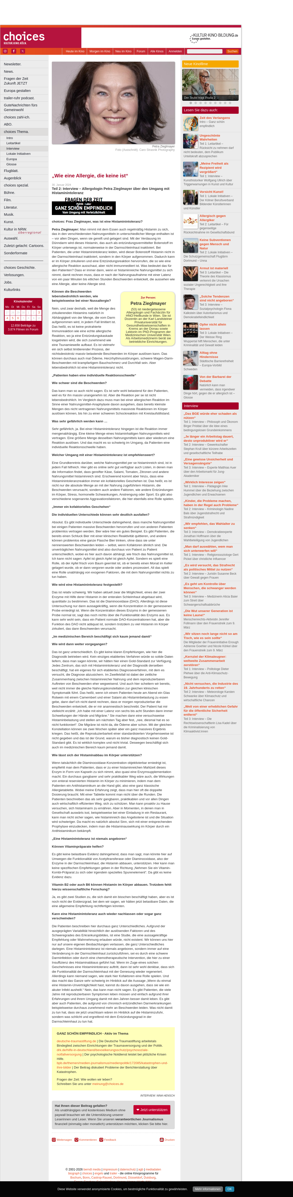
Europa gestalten (17, 91)
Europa (11, 159)
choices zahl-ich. (17, 117)
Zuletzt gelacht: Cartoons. (24, 246)
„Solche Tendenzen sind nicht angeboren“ (217, 298)
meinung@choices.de (107, 1084)
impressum (110, 1169)
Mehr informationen (207, 1189)
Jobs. (8, 282)
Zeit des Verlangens (215, 118)
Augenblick (12, 178)
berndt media (92, 1169)
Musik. (9, 214)
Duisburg (150, 1177)
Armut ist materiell (214, 268)
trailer (113, 1173)
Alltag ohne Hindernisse (209, 355)
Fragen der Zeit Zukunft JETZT (26, 81)
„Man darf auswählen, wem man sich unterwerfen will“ (208, 549)
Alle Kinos (156, 51)
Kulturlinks (12, 290)
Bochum (75, 1177)
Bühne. (9, 193)
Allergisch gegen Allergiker (213, 218)
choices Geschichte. (20, 268)
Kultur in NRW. (15, 229)
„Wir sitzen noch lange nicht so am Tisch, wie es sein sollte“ (210, 636)
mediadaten (153, 1169)
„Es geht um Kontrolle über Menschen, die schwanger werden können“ (210, 588)
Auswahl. (11, 238)
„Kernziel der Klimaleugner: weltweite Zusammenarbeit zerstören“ (205, 661)
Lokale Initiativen (18, 154)
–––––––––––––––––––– (23, 260)
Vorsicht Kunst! (211, 192)
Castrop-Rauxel (101, 1177)
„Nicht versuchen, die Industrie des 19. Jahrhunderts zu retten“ (211, 686)
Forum (141, 51)
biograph (74, 1173)
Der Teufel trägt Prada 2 (199, 98)
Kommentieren (88, 1139)
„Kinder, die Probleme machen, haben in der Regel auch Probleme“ (211, 503)
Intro (9, 138)
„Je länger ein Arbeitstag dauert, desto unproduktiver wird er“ (209, 438)
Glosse (11, 164)
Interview (12, 148)
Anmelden (175, 51)
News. (9, 71)
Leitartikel (13, 143)
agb (140, 1169)
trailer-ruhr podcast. (19, 98)
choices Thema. (16, 132)
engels (98, 1173)
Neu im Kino (124, 51)
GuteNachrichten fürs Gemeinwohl (20, 107)
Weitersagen (64, 1139)
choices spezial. (16, 185)
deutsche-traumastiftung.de (76, 1041)
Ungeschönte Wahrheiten (210, 138)
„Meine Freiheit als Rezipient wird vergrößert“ (214, 168)
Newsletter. (12, 64)
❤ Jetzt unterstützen (151, 1110)
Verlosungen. (14, 275)
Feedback (110, 1139)
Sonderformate (15, 253)
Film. (8, 200)
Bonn (86, 1177)
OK (230, 1189)
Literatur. (11, 207)
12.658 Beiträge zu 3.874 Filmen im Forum (23, 327)
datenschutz (128, 1169)
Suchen (232, 51)
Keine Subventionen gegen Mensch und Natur (215, 244)
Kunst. (9, 222)
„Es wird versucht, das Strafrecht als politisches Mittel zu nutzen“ (209, 567)
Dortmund (119, 1177)
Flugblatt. (11, 171)
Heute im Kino (75, 51)
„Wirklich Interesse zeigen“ (205, 482)
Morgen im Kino (99, 51)
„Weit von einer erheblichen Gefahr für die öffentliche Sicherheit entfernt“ (211, 711)
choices (87, 1173)
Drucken (170, 1139)
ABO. (8, 124)
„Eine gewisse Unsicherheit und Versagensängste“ (208, 461)
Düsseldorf (135, 1177)
